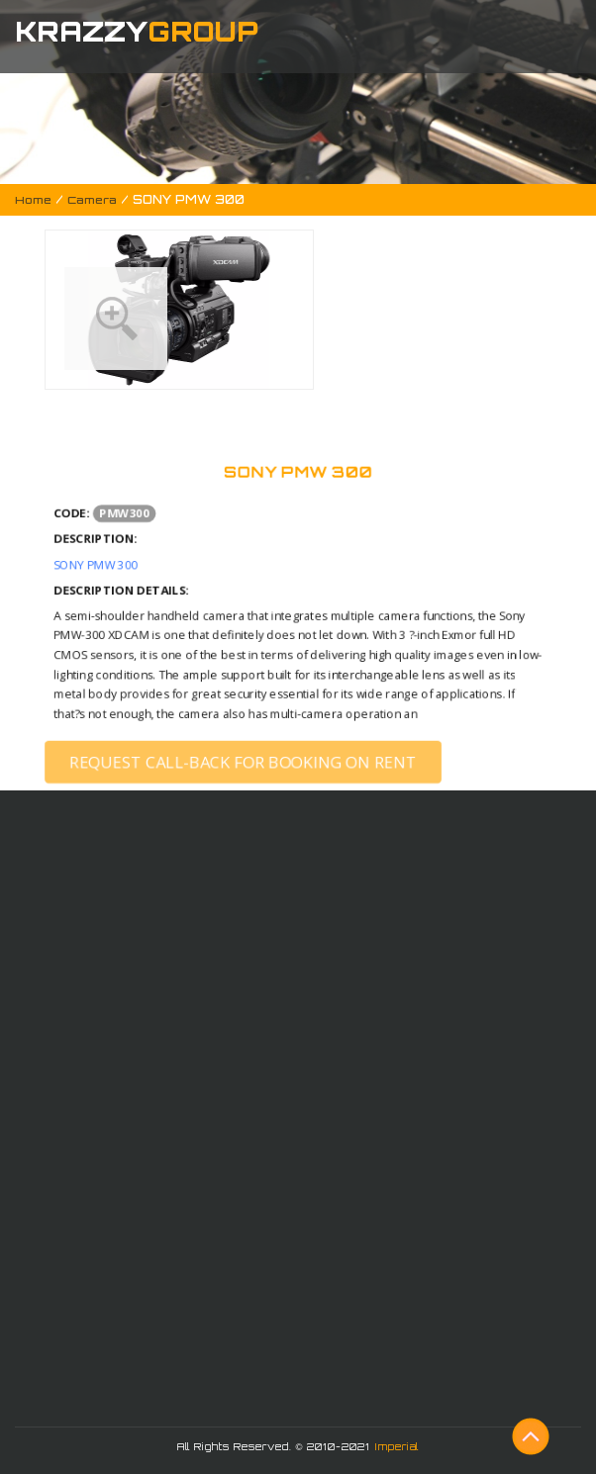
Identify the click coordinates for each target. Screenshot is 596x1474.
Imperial (397, 1446)
